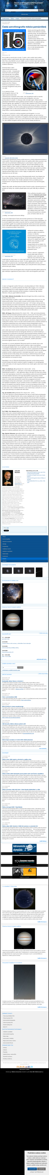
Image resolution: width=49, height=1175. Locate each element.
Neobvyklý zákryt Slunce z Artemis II (12, 681)
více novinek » (43, 748)
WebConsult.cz (39, 1071)
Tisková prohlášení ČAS (8, 1016)
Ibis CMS (32, 1071)
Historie (4, 561)
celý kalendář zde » (42, 659)
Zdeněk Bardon (5, 23)
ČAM (8, 528)
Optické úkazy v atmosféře (9, 1054)
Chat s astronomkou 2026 (9, 697)
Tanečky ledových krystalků (33, 473)
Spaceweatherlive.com (28, 733)
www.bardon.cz (18, 483)
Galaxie (5, 1050)
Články (12, 18)
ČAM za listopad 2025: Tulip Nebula (12, 807)
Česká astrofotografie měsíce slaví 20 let (36, 472)
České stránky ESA (7, 1024)
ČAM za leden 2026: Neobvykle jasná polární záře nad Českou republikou (23, 773)
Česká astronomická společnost (14, 1062)
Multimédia (5, 554)
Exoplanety (5, 546)
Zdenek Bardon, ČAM (6, 55)
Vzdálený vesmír (6, 549)
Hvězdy (4, 544)
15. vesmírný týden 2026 (9, 886)
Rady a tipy (5, 1036)
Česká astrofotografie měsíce (11, 607)
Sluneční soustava (7, 541)
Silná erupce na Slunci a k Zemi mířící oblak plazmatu (17, 739)
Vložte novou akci (44, 633)
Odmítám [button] (41, 1169)
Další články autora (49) (32, 470)
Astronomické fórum (8, 1043)
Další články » (43, 841)
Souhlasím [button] (32, 1169)
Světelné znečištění (7, 551)
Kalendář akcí (6, 634)
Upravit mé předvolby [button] (36, 1172)
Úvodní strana (5, 18)
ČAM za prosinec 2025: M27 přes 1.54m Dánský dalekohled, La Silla (21, 789)
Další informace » (42, 922)
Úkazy (4, 536)
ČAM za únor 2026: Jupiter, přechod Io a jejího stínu (16, 759)
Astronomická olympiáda (9, 1020)
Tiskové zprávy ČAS (8, 1018)
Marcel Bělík (5, 757)
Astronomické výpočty (8, 1034)
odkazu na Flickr (19, 689)
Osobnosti (5, 556)
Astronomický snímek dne (10, 580)
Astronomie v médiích (8, 1038)
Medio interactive (16, 1071)
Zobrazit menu (24, 14)
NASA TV (5, 1027)
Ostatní (17, 18)
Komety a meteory (7, 1058)
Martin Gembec (5, 679)
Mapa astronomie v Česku (9, 1040)
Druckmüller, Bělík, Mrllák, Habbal (11, 157)
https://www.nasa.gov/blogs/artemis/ (11, 717)
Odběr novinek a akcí (8, 663)
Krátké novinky (7, 674)
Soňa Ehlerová (5, 695)
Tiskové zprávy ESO (8, 1022)
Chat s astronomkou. (26, 700)
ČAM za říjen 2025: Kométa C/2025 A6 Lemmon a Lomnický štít (20, 826)
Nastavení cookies (24, 1069)
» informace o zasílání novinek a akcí (11, 670)
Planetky (5, 1052)
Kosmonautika (6, 539)
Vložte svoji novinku (43, 673)
